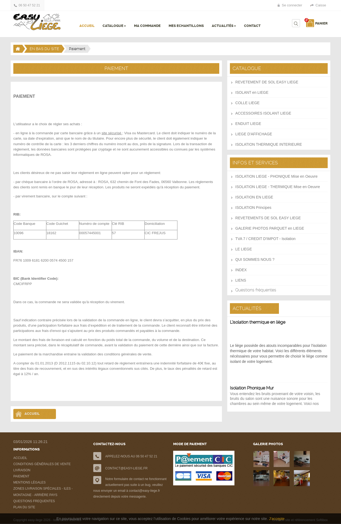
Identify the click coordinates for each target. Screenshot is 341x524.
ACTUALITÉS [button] (224, 26)
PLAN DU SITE (24, 507)
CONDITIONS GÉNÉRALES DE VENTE (42, 464)
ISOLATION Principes (253, 207)
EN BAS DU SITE (44, 49)
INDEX (241, 270)
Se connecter (292, 5)
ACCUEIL (87, 26)
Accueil (32, 414)
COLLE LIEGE (247, 103)
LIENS (240, 280)
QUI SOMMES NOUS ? (254, 259)
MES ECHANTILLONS (186, 26)
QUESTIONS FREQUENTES (34, 501)
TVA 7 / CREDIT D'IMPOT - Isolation (265, 239)
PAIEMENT (21, 476)
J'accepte (277, 519)
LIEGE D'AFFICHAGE (253, 134)
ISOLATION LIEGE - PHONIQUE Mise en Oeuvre (276, 176)
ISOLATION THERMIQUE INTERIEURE (268, 144)
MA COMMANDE (147, 26)
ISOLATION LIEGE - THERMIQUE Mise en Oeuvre (277, 187)
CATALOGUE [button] (114, 26)
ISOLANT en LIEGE (251, 92)
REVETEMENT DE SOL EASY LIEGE (266, 82)
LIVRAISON (21, 470)
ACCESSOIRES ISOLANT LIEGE (263, 113)
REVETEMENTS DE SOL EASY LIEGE (268, 218)
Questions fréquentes (255, 290)
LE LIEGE (243, 249)
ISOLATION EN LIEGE (254, 197)
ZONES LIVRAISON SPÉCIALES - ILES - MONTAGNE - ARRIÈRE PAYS (43, 492)
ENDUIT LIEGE (248, 123)
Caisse (320, 5)
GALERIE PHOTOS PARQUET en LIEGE (269, 228)
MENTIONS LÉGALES (29, 482)
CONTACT (252, 26)
